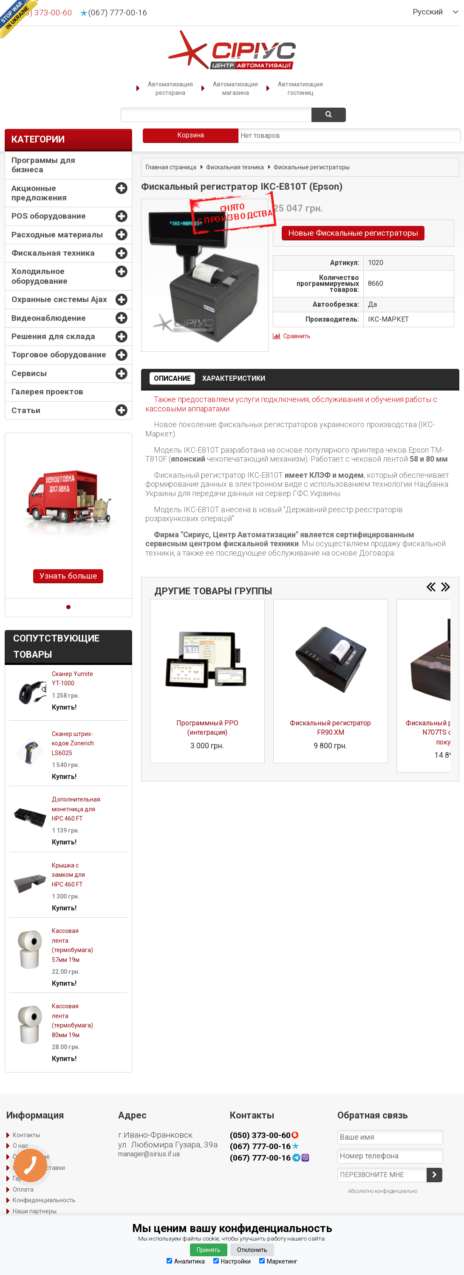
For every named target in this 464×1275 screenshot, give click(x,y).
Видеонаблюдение (48, 318)
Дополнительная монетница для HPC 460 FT (76, 809)
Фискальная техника (53, 253)
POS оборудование (48, 216)
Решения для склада (53, 336)
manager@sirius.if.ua (149, 1154)
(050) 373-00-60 (42, 12)
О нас (20, 1145)
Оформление (31, 1156)
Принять (209, 1249)
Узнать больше (68, 576)
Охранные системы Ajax (59, 299)
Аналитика (186, 1261)
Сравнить (297, 336)
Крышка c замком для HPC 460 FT (68, 875)
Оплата (23, 1189)
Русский (428, 12)
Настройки (232, 1261)
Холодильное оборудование (39, 275)
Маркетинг (278, 1261)
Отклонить (252, 1249)
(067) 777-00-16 (117, 12)
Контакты (26, 1135)
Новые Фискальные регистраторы (353, 233)
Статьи (25, 410)
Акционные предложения (39, 193)
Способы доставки (39, 1167)
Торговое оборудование (58, 354)
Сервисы (29, 373)
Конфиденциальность (44, 1200)
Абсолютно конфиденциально (382, 1191)
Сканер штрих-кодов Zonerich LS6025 (73, 743)
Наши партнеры (35, 1211)
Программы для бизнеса (43, 164)
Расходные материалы (57, 235)
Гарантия (26, 1178)
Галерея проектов (47, 391)
